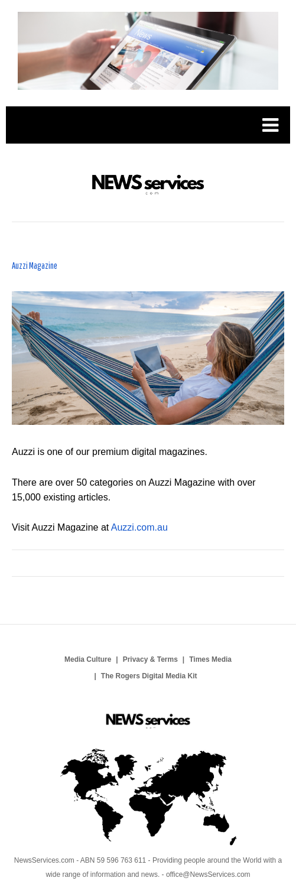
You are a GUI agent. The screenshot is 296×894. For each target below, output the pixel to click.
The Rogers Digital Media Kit (149, 676)
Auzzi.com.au (139, 527)
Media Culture (87, 659)
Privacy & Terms (150, 659)
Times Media (210, 659)
